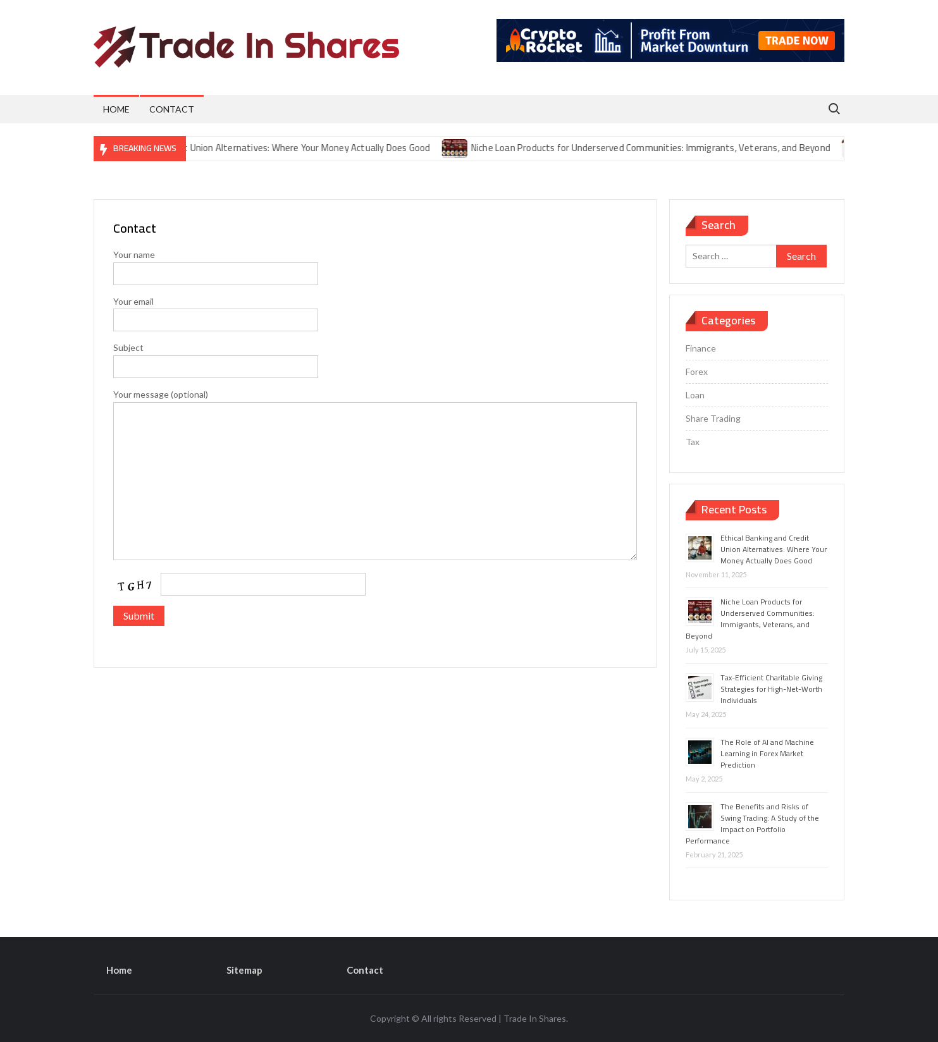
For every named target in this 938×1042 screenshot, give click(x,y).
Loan (695, 394)
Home (116, 109)
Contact (171, 109)
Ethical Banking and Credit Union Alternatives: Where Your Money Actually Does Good (262, 147)
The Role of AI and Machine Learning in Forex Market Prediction (767, 753)
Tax (693, 441)
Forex (697, 371)
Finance (701, 348)
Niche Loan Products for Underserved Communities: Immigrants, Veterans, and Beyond (657, 147)
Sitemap (244, 970)
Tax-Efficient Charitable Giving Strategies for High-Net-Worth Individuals (771, 689)
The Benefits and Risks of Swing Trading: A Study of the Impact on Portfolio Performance (752, 823)
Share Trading (713, 418)
